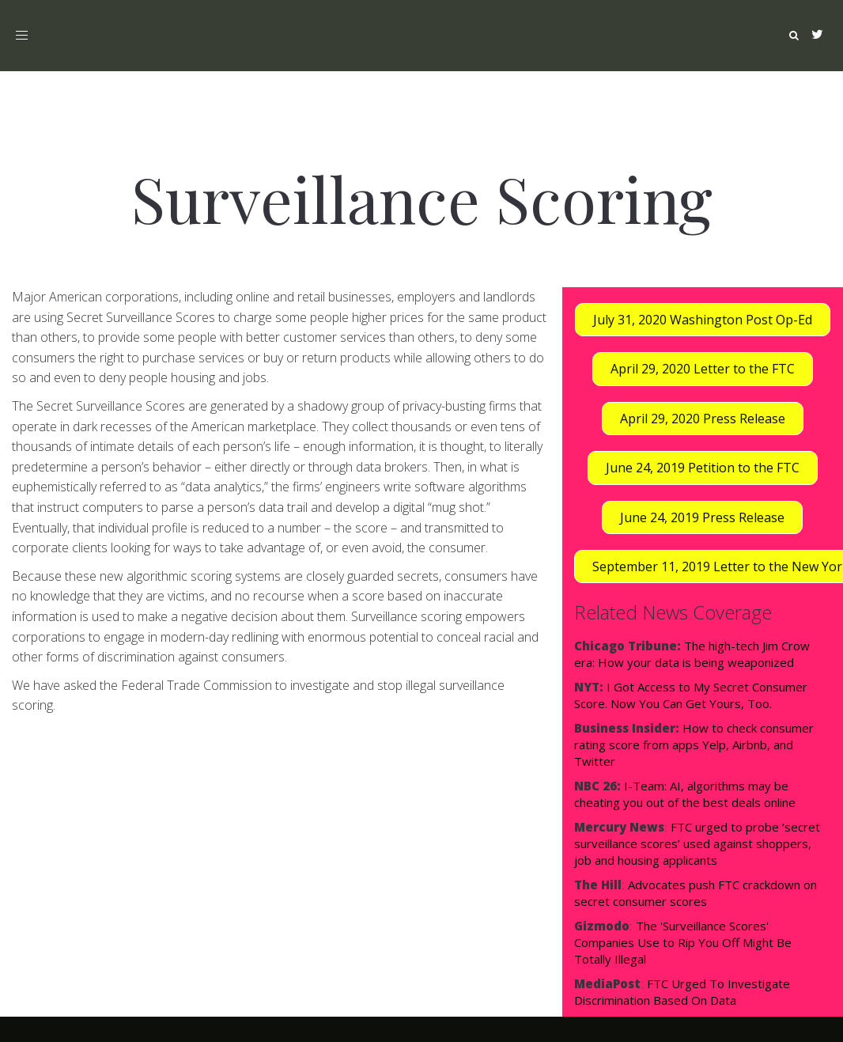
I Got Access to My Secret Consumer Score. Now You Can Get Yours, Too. (690, 695)
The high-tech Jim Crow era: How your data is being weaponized (692, 654)
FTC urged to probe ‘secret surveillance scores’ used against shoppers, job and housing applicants (697, 843)
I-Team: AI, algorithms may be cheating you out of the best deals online (685, 794)
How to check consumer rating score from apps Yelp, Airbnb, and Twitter (694, 744)
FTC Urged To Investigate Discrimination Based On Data (682, 992)
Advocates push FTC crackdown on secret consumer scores (695, 893)
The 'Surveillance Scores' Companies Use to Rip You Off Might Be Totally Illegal (683, 942)
